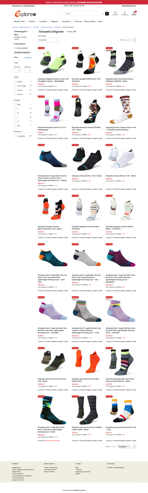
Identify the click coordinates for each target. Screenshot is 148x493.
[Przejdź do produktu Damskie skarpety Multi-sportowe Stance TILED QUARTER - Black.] (121, 361)
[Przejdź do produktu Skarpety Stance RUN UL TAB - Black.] (87, 158)
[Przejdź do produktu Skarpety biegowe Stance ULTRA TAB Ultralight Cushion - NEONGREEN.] (53, 61)
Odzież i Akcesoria (46, 27)
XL (18, 121)
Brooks (19, 82)
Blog (77, 468)
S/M (18, 105)
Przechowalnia (49, 472)
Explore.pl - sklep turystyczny (21, 27)
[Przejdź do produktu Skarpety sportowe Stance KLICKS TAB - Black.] (53, 361)
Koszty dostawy (17, 474)
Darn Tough (21, 86)
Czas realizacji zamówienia (21, 476)
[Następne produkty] (124, 447)
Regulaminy (16, 468)
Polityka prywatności (83, 472)
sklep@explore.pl (129, 6)
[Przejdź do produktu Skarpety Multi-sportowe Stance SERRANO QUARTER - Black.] (121, 61)
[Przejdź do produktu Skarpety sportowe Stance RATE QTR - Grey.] (121, 410)
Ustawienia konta (50, 470)
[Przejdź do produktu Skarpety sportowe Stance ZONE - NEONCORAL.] (87, 361)
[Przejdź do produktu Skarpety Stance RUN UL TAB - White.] (121, 158)
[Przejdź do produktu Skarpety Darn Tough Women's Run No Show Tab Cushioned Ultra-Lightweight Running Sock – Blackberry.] (121, 257)
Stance (20, 94)
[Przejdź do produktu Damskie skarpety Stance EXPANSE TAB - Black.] (87, 110)
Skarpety (57, 27)
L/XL (18, 126)
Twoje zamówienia (50, 468)
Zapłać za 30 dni (18, 480)
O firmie (79, 470)
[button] (107, 13)
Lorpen (19, 90)
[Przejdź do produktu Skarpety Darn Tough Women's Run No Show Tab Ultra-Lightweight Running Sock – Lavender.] (53, 310)
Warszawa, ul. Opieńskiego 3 (23, 6)
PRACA (78, 474)
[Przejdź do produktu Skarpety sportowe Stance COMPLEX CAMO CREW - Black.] (87, 410)
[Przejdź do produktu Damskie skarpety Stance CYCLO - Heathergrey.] (53, 110)
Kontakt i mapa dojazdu (115, 468)
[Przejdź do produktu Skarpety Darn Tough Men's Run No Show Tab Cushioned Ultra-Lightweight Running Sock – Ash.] (87, 257)
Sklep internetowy (74, 490)
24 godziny (21, 136)
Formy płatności (18, 478)
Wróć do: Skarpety (21, 48)
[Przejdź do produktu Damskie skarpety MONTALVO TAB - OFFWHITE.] (87, 61)
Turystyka (36, 27)
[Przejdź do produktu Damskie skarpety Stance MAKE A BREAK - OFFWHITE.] (121, 209)
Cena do (27, 67)
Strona (123, 40)
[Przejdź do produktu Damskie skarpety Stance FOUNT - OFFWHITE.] (87, 209)
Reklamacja (16, 472)
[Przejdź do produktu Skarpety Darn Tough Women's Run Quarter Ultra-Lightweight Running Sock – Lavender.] (121, 310)
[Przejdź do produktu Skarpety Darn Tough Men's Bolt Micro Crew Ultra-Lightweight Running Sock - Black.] (53, 410)
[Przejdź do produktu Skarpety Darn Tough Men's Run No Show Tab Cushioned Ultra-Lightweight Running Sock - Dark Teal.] (53, 257)
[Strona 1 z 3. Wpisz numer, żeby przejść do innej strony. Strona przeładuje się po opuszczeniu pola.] (126, 40)
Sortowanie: (42, 36)
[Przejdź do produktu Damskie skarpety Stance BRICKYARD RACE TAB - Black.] (53, 209)
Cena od (17, 67)
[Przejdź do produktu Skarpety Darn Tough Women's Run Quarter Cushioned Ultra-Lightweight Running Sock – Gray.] (87, 310)
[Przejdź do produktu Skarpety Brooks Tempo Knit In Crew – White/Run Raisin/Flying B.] (121, 110)
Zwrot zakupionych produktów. (23, 470)
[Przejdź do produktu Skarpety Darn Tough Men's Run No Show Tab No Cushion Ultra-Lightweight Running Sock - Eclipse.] (53, 158)
